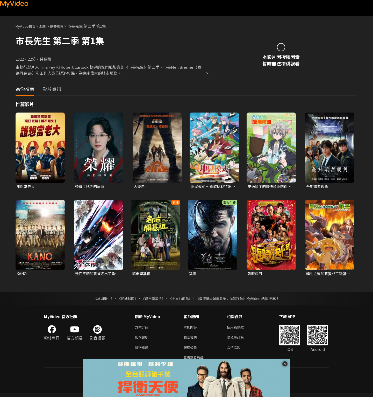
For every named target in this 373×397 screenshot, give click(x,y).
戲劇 (47, 26)
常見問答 (191, 328)
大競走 (139, 186)
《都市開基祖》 (151, 299)
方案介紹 (142, 328)
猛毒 (193, 274)
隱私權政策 (239, 339)
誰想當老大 (26, 186)
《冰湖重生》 (99, 299)
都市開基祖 (142, 274)
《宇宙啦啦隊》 (180, 299)
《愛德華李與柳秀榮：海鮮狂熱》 (224, 299)
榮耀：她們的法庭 (90, 186)
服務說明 (142, 339)
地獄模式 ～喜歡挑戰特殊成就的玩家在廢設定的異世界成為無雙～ (212, 187)
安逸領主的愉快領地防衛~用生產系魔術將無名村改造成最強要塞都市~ (270, 187)
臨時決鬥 (255, 274)
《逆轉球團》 (124, 299)
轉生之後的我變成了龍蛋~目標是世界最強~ (328, 274)
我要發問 (191, 339)
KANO (22, 274)
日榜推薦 (142, 350)
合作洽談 (238, 350)
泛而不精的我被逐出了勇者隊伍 (96, 274)
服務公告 (191, 350)
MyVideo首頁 (27, 26)
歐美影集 (62, 26)
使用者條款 (239, 328)
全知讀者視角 (317, 186)
